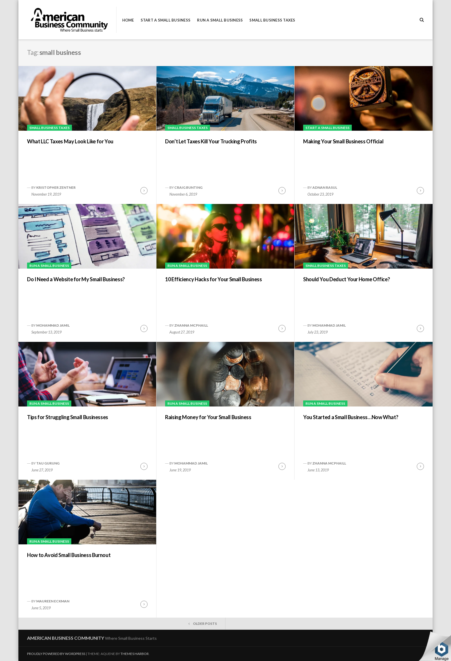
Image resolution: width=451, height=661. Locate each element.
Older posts (205, 623)
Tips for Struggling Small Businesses (67, 417)
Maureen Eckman (52, 601)
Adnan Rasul (324, 187)
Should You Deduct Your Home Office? (346, 279)
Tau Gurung (48, 463)
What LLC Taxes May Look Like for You (70, 141)
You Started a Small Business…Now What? (350, 417)
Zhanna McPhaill (191, 325)
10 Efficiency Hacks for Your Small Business (213, 279)
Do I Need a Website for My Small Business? (76, 279)
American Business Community (65, 638)
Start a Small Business (166, 20)
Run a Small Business (220, 20)
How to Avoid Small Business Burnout (68, 555)
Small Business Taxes (272, 20)
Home (128, 20)
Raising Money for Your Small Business (208, 417)
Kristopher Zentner (56, 187)
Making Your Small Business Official (343, 141)
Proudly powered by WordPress (56, 654)
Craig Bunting (188, 187)
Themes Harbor (135, 654)
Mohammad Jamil (53, 325)
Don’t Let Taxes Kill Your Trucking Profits (211, 141)
